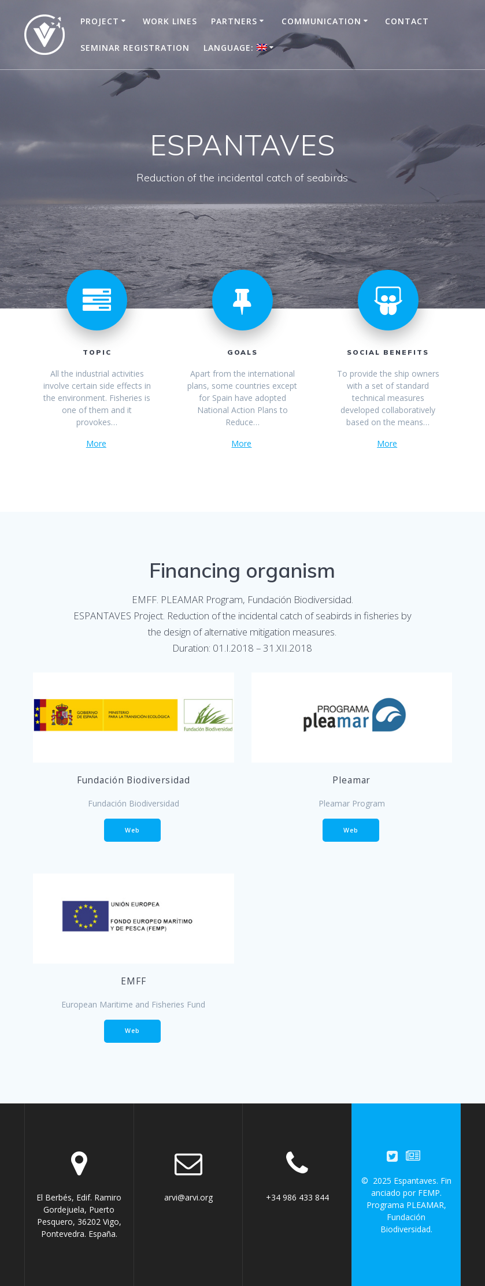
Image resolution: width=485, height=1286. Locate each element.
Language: (235, 47)
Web (132, 830)
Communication (321, 21)
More (96, 443)
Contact (407, 21)
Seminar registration (135, 47)
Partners (234, 21)
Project (99, 21)
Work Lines (170, 21)
